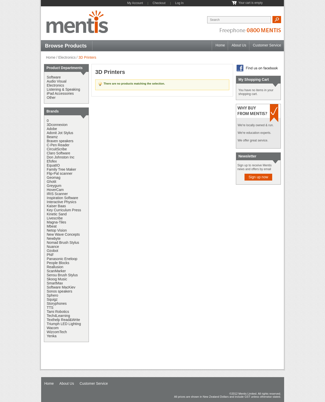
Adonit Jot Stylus (60, 133)
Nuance (53, 247)
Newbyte (53, 238)
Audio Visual (57, 81)
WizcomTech (57, 332)
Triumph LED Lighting (64, 324)
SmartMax (55, 283)
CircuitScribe (57, 149)
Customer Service (267, 45)
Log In (179, 3)
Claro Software (58, 153)
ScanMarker (56, 271)
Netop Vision (57, 230)
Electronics (66, 57)
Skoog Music (57, 279)
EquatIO (53, 165)
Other (51, 97)
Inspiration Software (62, 198)
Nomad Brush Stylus (63, 242)
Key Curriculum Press (64, 210)
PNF (50, 255)
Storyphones (57, 303)
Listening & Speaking (63, 89)
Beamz (52, 137)
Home (220, 45)
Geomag (53, 177)
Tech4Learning (58, 316)
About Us (239, 45)
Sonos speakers (59, 291)
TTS (50, 307)
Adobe (52, 129)
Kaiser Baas (56, 206)
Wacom (53, 328)
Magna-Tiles (56, 222)
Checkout (159, 3)
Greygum (54, 186)
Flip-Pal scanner (59, 173)
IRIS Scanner (57, 194)
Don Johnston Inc (60, 157)
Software (54, 77)
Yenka (51, 336)
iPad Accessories (60, 93)
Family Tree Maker (61, 169)
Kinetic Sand (57, 214)
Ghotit (51, 182)
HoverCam (55, 190)
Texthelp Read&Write (63, 320)
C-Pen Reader (58, 145)
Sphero (52, 295)
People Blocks (58, 263)
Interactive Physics (61, 202)
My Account (135, 3)
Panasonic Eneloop (62, 259)
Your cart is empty (250, 3)
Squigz (52, 299)
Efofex (52, 161)
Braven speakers (60, 141)
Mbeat (52, 226)
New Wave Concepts (63, 234)
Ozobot (52, 251)
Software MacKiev (61, 287)
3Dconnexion (57, 125)
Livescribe (55, 218)
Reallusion (55, 267)
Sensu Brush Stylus (62, 275)
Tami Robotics (58, 312)
